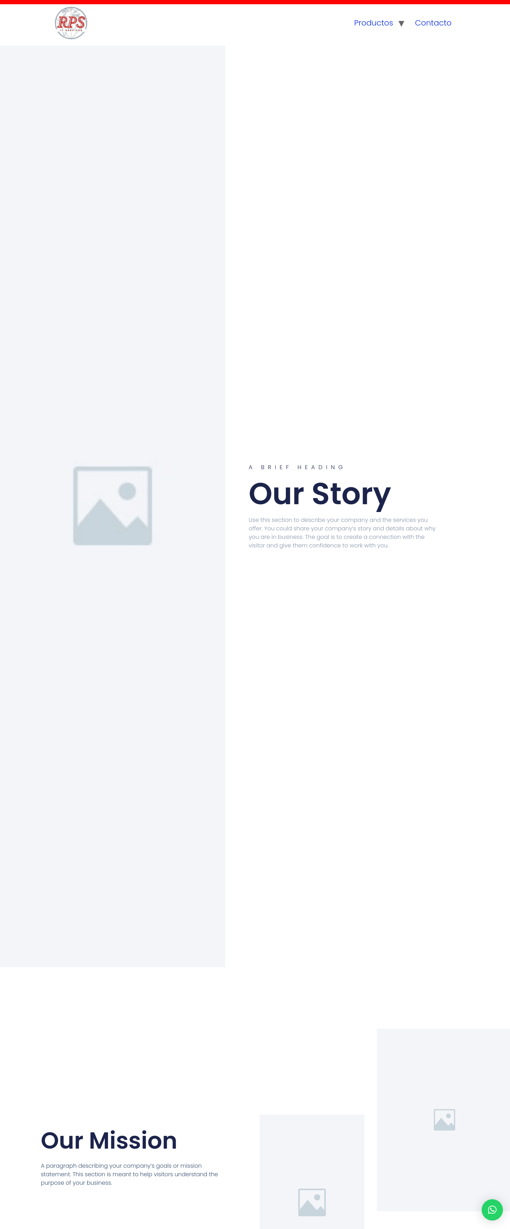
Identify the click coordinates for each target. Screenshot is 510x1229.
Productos (373, 22)
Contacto (433, 22)
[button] (492, 1210)
